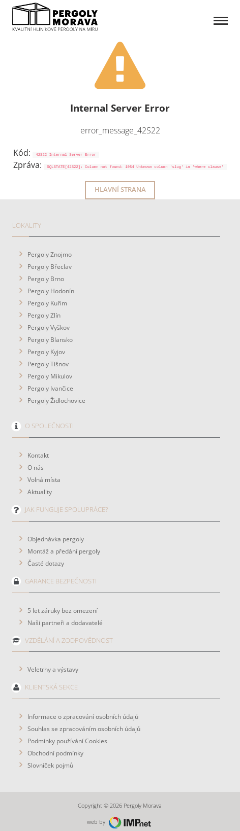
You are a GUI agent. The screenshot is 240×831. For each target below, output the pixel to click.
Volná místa (44, 471)
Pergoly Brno (45, 270)
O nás (35, 459)
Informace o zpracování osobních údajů (82, 708)
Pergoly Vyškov (48, 319)
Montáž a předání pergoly (63, 543)
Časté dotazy (45, 555)
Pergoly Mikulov (49, 368)
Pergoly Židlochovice (56, 392)
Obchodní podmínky (55, 745)
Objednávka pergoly (55, 531)
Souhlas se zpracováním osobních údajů (83, 720)
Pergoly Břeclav (49, 258)
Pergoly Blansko (50, 331)
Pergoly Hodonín (50, 283)
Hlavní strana (120, 181)
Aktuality (39, 483)
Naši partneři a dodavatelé (65, 614)
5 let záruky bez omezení (62, 602)
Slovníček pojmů (50, 757)
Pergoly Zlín (44, 307)
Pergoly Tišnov (48, 356)
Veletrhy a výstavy (52, 661)
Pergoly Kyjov (46, 343)
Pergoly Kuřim (47, 295)
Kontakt (38, 447)
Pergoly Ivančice (50, 380)
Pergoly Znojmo (49, 246)
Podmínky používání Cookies (67, 733)
